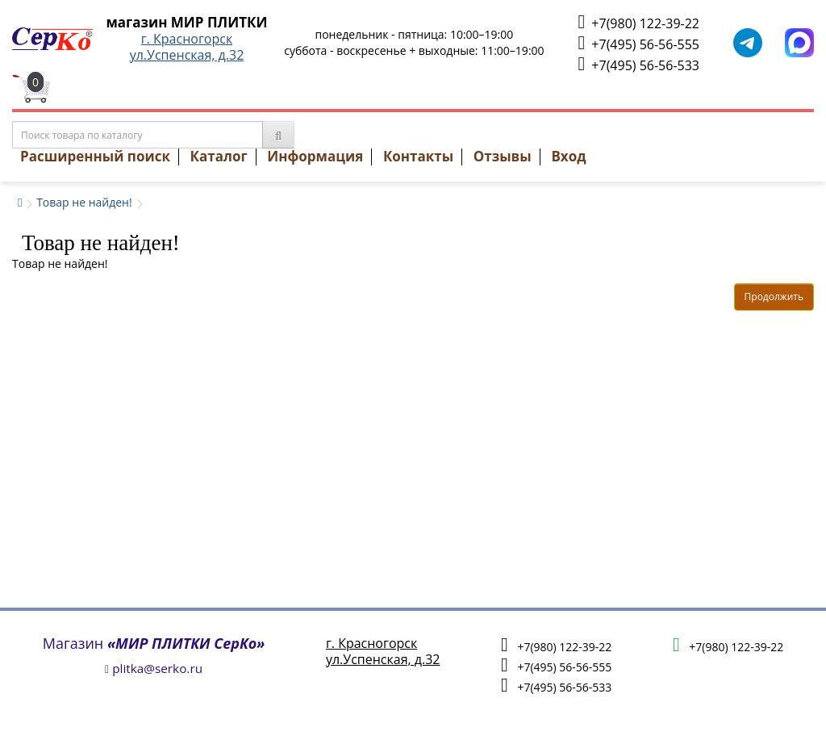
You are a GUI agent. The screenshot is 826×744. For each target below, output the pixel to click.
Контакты (418, 156)
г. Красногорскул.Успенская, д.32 (187, 47)
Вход (568, 156)
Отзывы (502, 156)
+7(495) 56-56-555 (638, 43)
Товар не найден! (84, 202)
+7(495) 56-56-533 (638, 64)
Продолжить (774, 296)
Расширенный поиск (95, 156)
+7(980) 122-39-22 (638, 22)
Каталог (219, 156)
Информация (315, 156)
